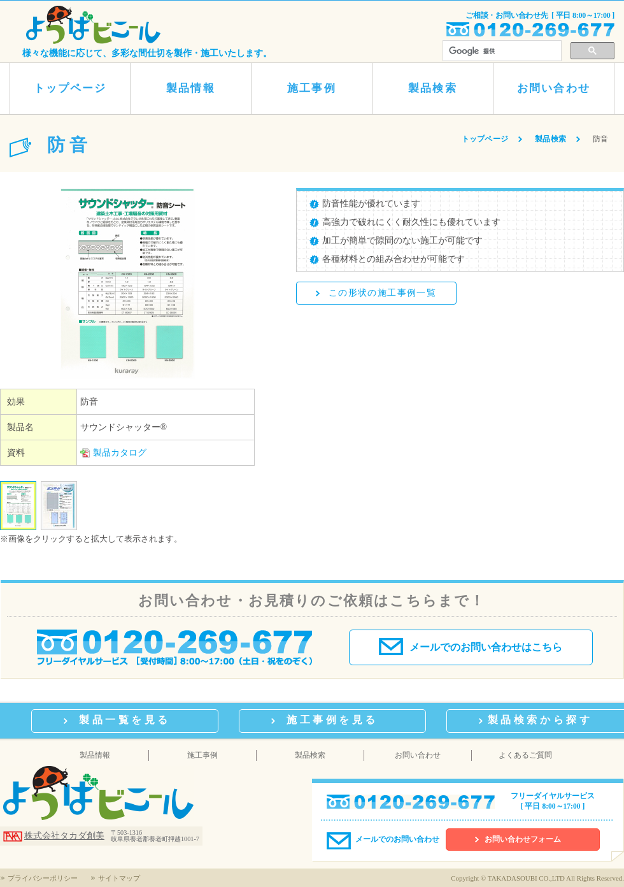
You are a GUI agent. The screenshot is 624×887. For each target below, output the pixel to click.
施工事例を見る (332, 720)
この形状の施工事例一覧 (382, 293)
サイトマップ (119, 878)
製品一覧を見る (125, 720)
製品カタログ (119, 453)
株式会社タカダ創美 (64, 835)
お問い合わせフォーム (523, 839)
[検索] (502, 51)
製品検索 (432, 88)
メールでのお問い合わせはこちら (470, 646)
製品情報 (190, 88)
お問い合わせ (553, 88)
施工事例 (311, 88)
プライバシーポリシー (43, 878)
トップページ (70, 88)
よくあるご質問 (525, 755)
